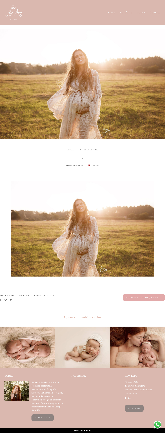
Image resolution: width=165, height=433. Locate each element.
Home (111, 12)
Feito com (82, 430)
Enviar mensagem (136, 386)
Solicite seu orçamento (144, 297)
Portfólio (126, 12)
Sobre (141, 12)
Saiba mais (42, 418)
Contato (155, 12)
